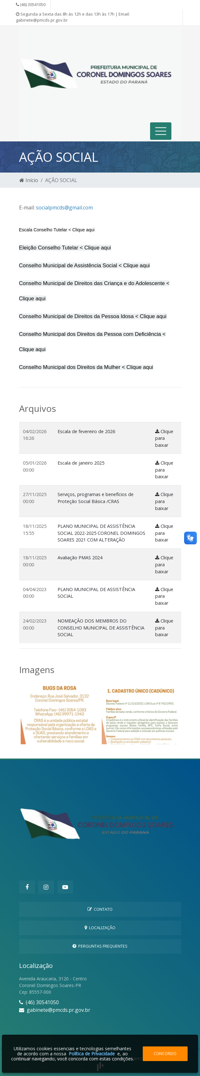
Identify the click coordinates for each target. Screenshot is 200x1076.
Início (28, 180)
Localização (100, 927)
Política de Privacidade (92, 1054)
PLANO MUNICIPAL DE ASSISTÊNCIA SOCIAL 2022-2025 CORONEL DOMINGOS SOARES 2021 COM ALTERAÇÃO (101, 533)
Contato (100, 909)
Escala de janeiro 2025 (81, 463)
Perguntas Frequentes (100, 946)
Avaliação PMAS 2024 (80, 558)
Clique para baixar (164, 438)
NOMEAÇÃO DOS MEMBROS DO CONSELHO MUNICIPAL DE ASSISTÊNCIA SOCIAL (101, 627)
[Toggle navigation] (160, 131)
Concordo (165, 1053)
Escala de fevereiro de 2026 (86, 431)
